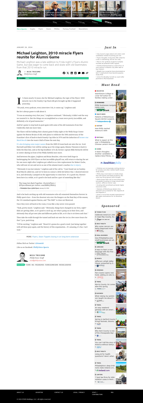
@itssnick (39, 243)
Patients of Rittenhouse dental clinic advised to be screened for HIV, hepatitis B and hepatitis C (110, 190)
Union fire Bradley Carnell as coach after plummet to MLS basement (110, 77)
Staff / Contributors (97, 393)
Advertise (39, 392)
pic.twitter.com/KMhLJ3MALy (44, 185)
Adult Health (101, 224)
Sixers (48, 29)
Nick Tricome (33, 71)
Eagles (32, 29)
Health (68, 22)
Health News (100, 114)
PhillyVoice (31, 23)
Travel (98, 282)
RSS (112, 392)
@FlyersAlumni (25, 185)
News (55, 22)
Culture (81, 22)
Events (94, 22)
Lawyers (99, 374)
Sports (108, 22)
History (99, 126)
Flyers (40, 29)
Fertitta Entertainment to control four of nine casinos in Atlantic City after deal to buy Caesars (110, 67)
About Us (20, 392)
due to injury (75, 165)
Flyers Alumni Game (51, 265)
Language (99, 247)
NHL (27, 78)
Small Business (102, 235)
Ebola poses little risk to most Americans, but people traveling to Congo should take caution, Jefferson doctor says (110, 181)
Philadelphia (39, 265)
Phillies (57, 29)
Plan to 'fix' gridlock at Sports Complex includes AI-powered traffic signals (109, 62)
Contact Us (58, 392)
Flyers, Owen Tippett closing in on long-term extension (55, 236)
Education (100, 91)
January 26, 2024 (44, 188)
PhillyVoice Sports (41, 247)
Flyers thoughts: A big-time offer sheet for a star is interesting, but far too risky (110, 58)
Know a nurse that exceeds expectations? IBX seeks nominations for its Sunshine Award (110, 196)
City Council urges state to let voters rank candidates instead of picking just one (110, 54)
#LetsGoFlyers (49, 183)
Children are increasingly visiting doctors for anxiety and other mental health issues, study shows (110, 169)
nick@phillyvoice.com (38, 260)
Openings (99, 270)
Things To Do (101, 212)
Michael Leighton (65, 265)
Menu (20, 23)
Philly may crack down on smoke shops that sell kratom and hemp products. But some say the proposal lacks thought (109, 175)
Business (99, 293)
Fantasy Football (69, 29)
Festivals (99, 137)
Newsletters (83, 29)
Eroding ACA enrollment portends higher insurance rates (110, 186)
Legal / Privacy (79, 392)
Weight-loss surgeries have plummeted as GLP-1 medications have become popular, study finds (110, 73)
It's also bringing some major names (31, 144)
